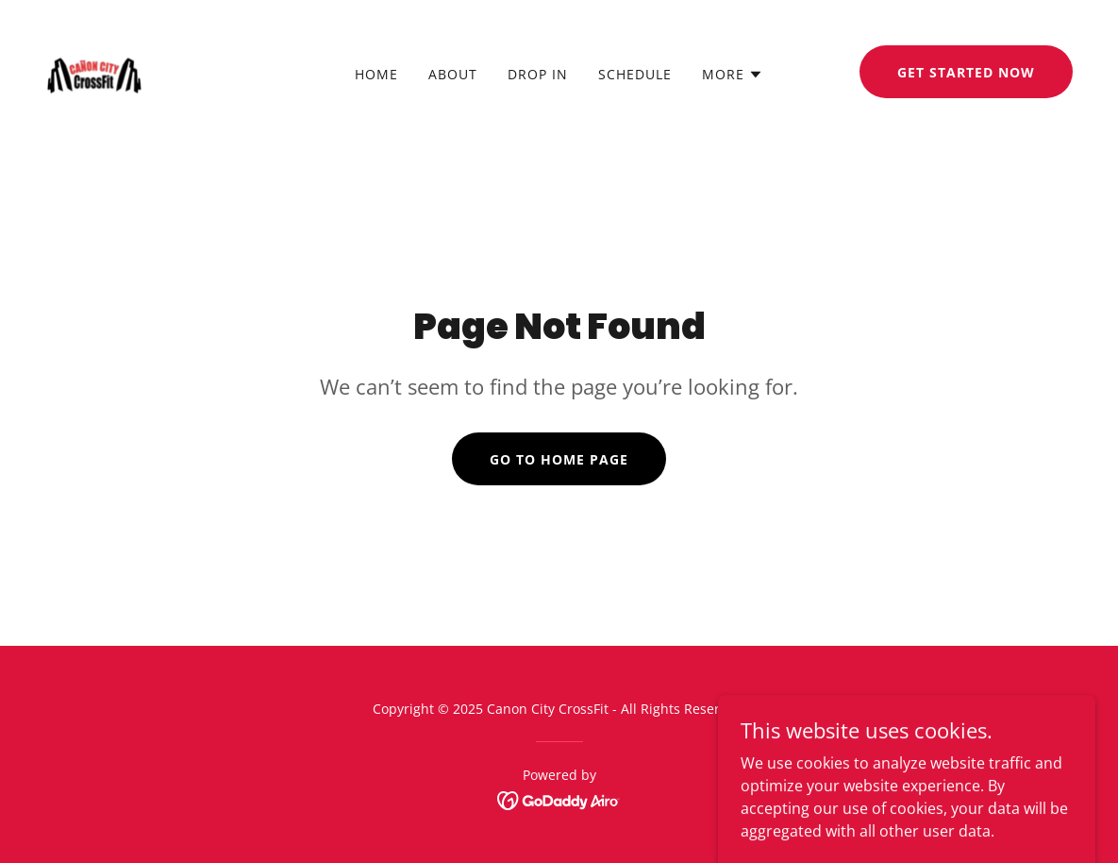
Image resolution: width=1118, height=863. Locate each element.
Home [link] (376, 74)
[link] (94, 69)
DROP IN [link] (538, 74)
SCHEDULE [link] (635, 74)
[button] (732, 74)
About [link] (452, 74)
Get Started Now (966, 72)
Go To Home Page (559, 459)
